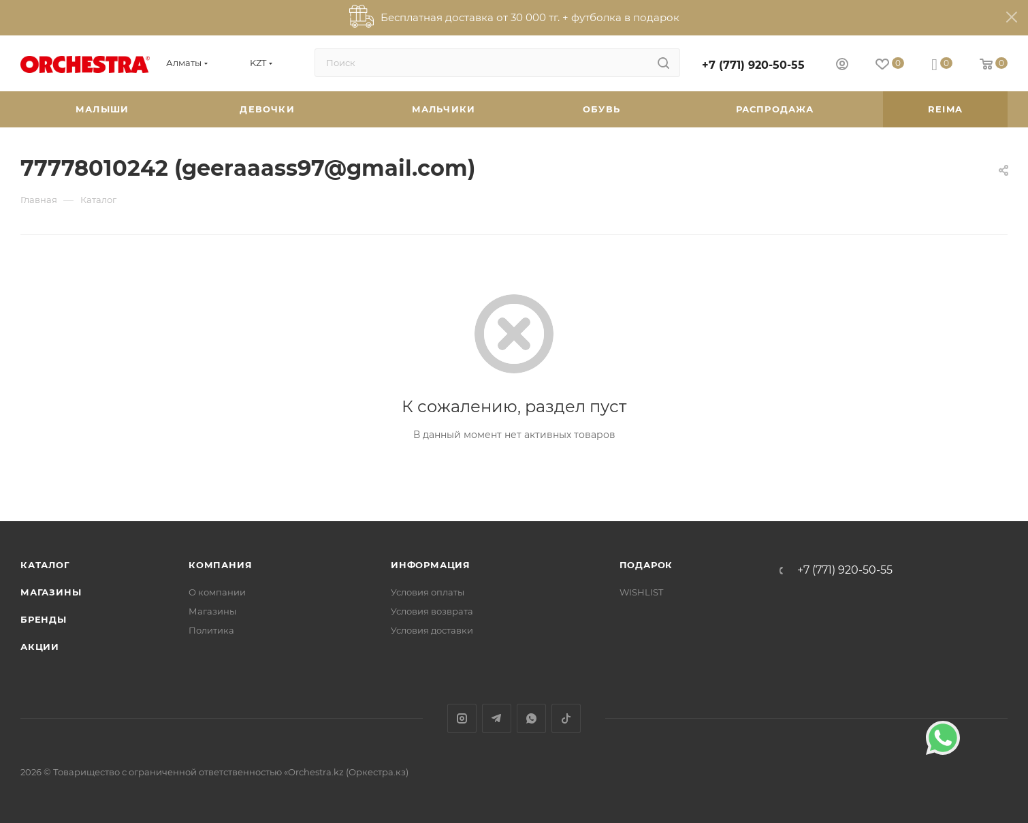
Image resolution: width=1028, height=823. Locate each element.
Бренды (43, 619)
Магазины (50, 592)
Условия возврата (432, 611)
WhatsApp (531, 718)
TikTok (566, 718)
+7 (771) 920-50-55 (753, 65)
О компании (217, 592)
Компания (220, 564)
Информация (430, 564)
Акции (39, 646)
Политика (211, 630)
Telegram (496, 718)
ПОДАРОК (646, 564)
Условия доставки (432, 630)
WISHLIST (641, 592)
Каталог (45, 564)
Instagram (462, 718)
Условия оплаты (427, 592)
